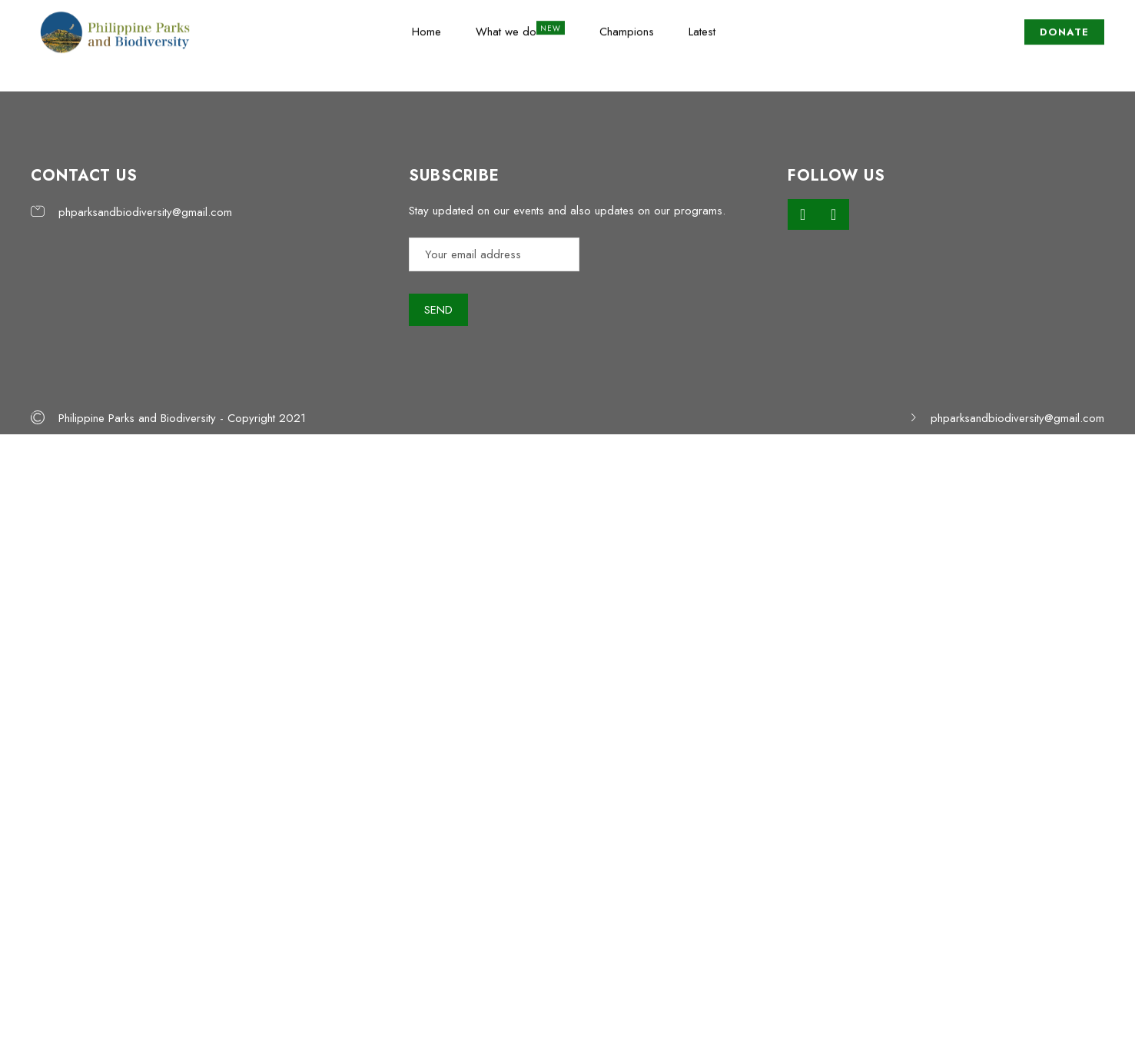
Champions (626, 26)
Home (426, 26)
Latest (702, 26)
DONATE (1064, 27)
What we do (506, 26)
